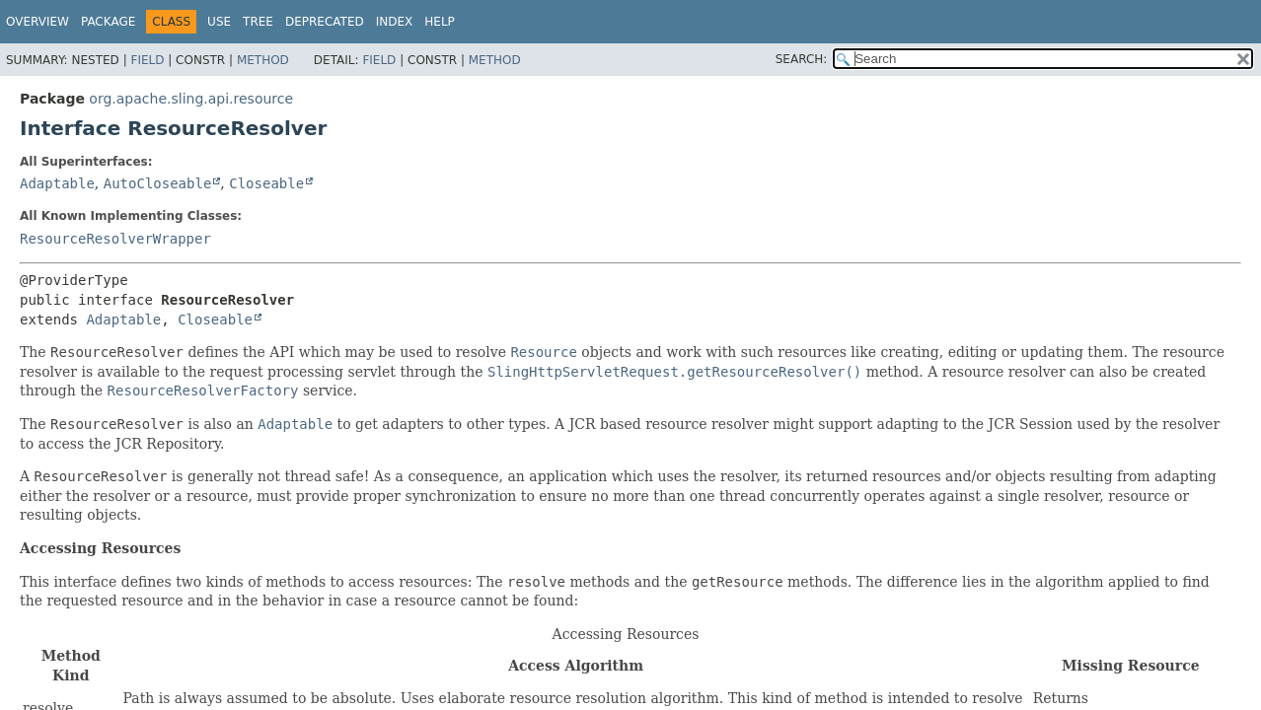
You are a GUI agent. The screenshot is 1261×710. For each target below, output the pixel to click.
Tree (258, 22)
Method (263, 60)
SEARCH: (802, 59)
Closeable (266, 183)
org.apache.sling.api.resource (191, 98)
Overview (37, 22)
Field (147, 60)
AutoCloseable (158, 183)
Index (394, 22)
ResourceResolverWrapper (115, 239)
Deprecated (324, 22)
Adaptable (57, 183)
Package (108, 22)
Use (219, 22)
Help (439, 22)
